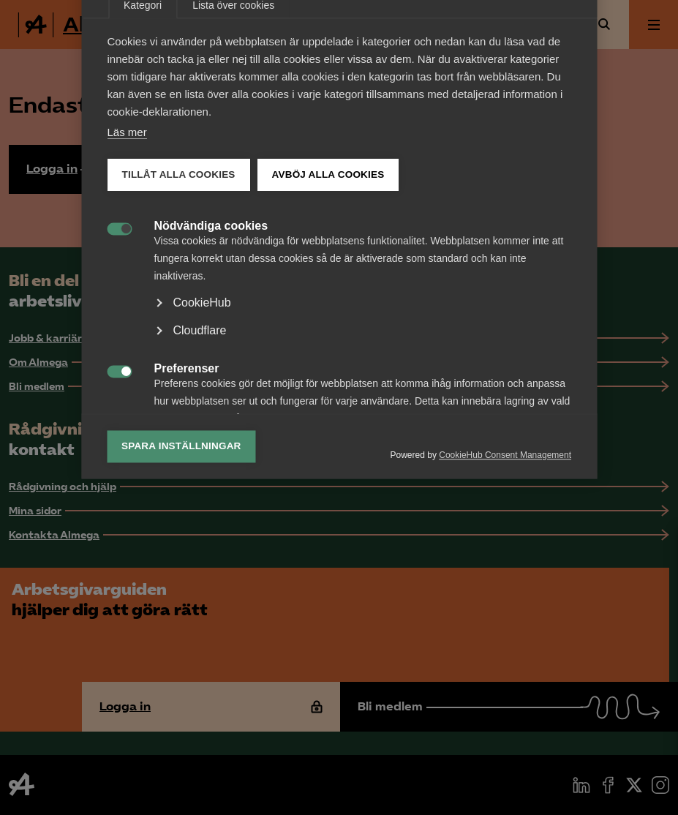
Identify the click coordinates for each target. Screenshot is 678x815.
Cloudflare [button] (199, 532)
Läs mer (126, 334)
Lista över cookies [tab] (233, 207)
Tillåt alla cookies (178, 376)
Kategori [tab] (143, 207)
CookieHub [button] (201, 504)
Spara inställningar (181, 647)
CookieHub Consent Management (505, 657)
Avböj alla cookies (327, 376)
